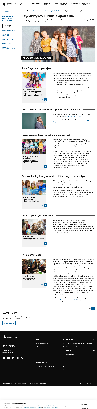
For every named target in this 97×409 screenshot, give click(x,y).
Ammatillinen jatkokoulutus (6, 35)
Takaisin (5, 12)
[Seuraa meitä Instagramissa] (17, 381)
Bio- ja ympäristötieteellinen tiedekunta (81, 317)
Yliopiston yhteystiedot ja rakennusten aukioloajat (80, 366)
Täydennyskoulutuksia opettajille (73, 11)
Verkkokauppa (50, 370)
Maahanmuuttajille (7, 39)
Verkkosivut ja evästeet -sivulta (32, 400)
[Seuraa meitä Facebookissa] (3, 381)
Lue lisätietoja (8, 404)
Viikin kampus (71, 314)
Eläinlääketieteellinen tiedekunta (81, 321)
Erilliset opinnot (6, 43)
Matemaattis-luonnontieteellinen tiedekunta (50, 346)
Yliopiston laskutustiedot (80, 370)
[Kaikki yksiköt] (9, 323)
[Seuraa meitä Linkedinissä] (13, 381)
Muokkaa (84, 400)
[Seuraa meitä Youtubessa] (8, 381)
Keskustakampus (42, 314)
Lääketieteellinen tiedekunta (81, 339)
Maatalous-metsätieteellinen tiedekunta (81, 328)
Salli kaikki (84, 396)
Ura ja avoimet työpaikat (50, 366)
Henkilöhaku (80, 362)
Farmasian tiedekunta (81, 325)
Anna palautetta (80, 377)
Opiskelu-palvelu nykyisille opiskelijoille (50, 389)
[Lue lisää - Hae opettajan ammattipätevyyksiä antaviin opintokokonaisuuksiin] (42, 99)
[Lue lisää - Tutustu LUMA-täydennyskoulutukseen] (42, 243)
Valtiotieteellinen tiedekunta (50, 332)
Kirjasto (50, 362)
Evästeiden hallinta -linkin (49, 398)
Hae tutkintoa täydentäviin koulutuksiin (7, 18)
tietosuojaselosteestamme (51, 400)
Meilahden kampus (73, 335)
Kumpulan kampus (42, 342)
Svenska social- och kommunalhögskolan (50, 336)
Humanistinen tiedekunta (50, 317)
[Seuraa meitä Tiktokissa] (22, 381)
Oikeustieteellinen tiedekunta (50, 325)
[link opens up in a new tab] (42, 205)
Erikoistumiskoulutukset (9, 30)
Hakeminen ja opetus (35, 11)
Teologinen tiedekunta (50, 328)
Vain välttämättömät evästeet (84, 405)
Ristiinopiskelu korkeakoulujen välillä (8, 47)
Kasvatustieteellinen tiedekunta (50, 321)
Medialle (80, 373)
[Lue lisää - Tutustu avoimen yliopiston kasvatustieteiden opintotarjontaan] (42, 166)
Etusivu (24, 11)
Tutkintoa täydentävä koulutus (53, 11)
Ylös (89, 308)
